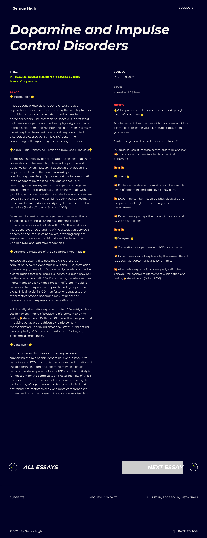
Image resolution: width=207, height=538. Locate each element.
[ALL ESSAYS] (53, 467)
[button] (186, 7)
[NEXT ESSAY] (152, 467)
